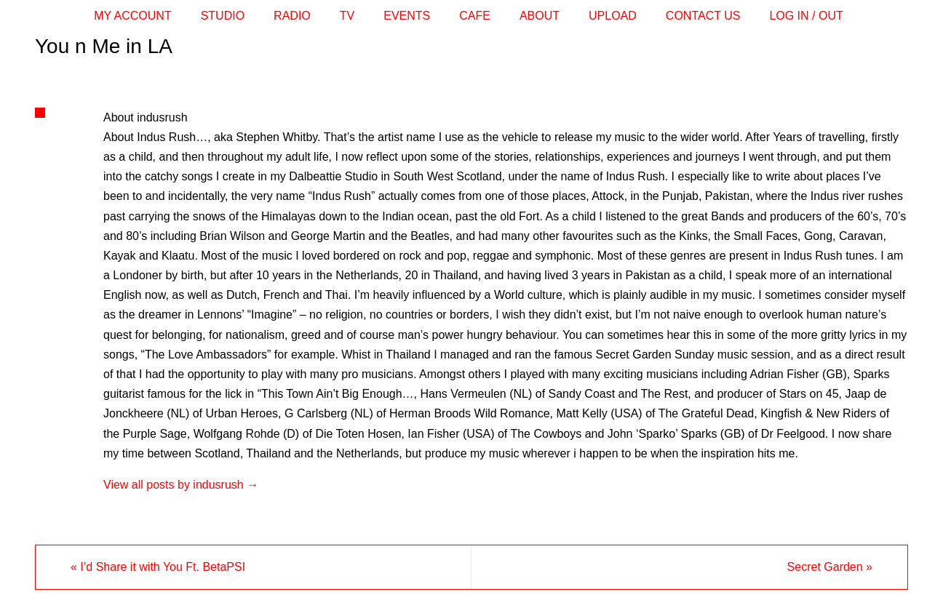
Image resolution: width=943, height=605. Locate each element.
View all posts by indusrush (180, 484)
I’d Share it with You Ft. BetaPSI (158, 567)
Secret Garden (829, 567)
